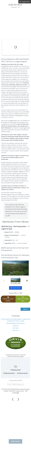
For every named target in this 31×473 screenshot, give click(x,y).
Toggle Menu (25, 2)
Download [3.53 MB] (15, 380)
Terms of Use (14, 457)
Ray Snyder (16, 328)
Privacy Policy (14, 460)
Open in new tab (22, 373)
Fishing (14, 449)
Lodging (14, 452)
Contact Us (14, 454)
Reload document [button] (8, 373)
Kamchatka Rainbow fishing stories (15, 323)
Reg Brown (16, 325)
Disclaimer (14, 462)
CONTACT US (15, 7)
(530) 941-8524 (15, 4)
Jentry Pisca (15, 330)
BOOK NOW (16, 288)
